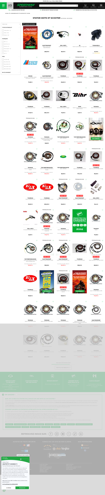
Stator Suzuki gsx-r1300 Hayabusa (47, 231)
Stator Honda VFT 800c (30, 138)
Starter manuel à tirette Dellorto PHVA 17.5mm (80, 108)
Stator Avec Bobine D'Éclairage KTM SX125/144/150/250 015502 (46, 78)
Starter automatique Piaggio (63, 107)
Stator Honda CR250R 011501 (63, 260)
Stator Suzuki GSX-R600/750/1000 (47, 47)
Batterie (63, 424)
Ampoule (57, 424)
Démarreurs (31, 424)
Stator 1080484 (63, 169)
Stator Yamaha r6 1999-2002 (80, 352)
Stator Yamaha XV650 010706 (30, 352)
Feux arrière (40, 424)
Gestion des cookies (71, 468)
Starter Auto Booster (63, 46)
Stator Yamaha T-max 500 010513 (96, 260)
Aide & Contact (69, 464)
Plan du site (69, 466)
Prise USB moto (45, 427)
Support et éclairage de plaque (84, 424)
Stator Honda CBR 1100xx (30, 321)
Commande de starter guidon (96, 46)
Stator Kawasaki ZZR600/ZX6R (96, 77)
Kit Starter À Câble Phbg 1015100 (96, 199)
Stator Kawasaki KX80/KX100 (63, 199)
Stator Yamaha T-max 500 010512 (47, 352)
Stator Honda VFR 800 (96, 352)
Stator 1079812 (80, 138)
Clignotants (71, 424)
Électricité (22, 13)
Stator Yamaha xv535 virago (47, 321)
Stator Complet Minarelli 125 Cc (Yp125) (46, 170)
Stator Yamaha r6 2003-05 (63, 230)
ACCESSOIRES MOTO (14, 13)
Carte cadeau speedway (45, 468)
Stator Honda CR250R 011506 (46, 260)
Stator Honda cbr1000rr (96, 107)
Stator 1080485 (63, 138)
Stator (96, 230)
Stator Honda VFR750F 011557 (79, 199)
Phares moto (9, 424)
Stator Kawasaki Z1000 (30, 107)
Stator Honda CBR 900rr (63, 321)
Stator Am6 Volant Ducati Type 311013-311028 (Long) (30, 261)
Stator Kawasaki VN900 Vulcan (46, 199)
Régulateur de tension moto (13, 427)
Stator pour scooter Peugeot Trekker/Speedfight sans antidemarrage (47, 139)
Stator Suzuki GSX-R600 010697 (80, 77)
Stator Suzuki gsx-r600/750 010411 (30, 170)
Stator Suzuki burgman (47, 107)
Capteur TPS (25, 427)
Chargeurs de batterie (20, 424)
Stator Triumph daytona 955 (96, 291)
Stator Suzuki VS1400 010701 (79, 169)
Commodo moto (55, 427)
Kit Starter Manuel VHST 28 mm (30, 230)
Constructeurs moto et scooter (73, 467)
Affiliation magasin (44, 469)
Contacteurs (49, 424)
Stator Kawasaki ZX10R (96, 321)
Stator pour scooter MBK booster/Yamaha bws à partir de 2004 (80, 322)
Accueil (7, 13)
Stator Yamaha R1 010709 (63, 77)
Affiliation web (43, 471)
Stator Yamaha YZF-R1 (30, 199)
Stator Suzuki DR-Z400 (80, 260)
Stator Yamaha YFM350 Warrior (30, 291)
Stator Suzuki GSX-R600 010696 (96, 169)
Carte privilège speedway (46, 467)
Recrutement (69, 469)
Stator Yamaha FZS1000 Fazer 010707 (63, 292)
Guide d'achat (43, 466)
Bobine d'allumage (35, 427)
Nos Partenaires (43, 472)
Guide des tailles (44, 464)
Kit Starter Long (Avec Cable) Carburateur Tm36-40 (30, 78)
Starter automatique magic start (80, 46)
